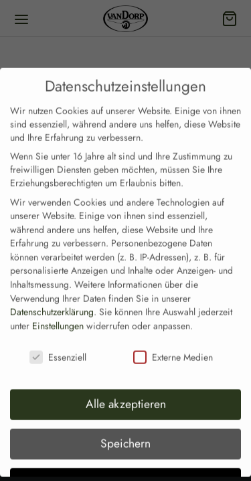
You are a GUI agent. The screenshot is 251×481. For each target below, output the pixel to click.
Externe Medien (173, 336)
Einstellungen (58, 306)
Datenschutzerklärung (52, 292)
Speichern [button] (125, 423)
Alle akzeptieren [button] (126, 384)
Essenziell (57, 336)
